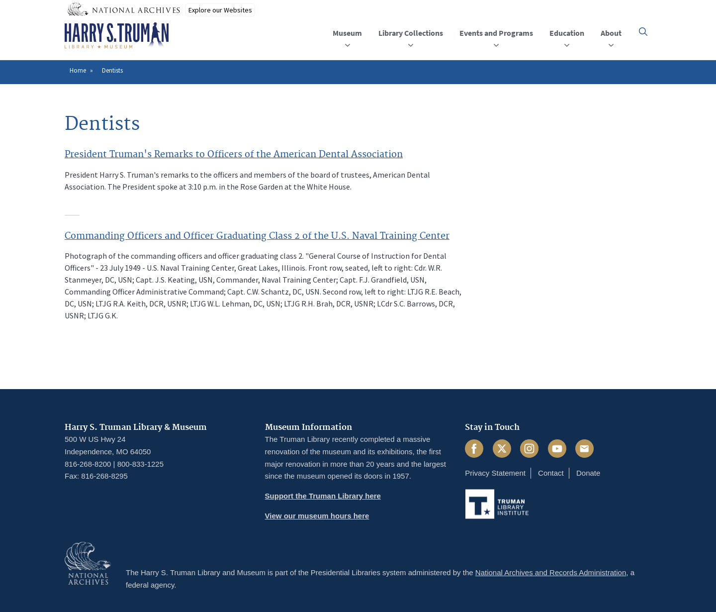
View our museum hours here (317, 515)
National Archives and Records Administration (550, 572)
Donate (588, 473)
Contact (551, 473)
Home (78, 70)
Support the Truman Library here (323, 496)
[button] (643, 31)
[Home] (117, 35)
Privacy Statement (495, 473)
